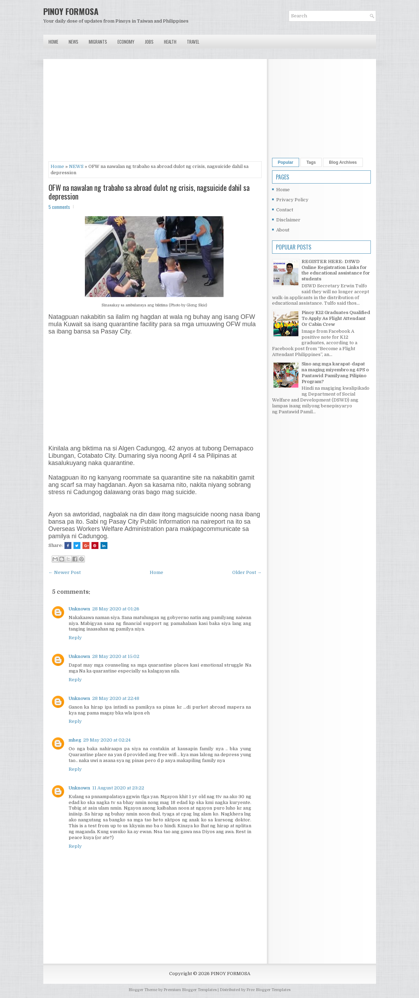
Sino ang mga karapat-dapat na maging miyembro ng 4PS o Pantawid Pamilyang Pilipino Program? (335, 372)
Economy (125, 41)
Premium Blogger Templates (190, 990)
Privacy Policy (292, 199)
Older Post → (247, 572)
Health (170, 41)
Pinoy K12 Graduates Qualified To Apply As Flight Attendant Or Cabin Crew (336, 318)
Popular (286, 162)
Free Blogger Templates (268, 990)
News (73, 41)
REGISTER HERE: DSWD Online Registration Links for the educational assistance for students (336, 270)
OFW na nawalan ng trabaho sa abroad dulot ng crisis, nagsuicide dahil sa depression (149, 191)
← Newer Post (65, 572)
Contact (284, 209)
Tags (311, 162)
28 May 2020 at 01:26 (115, 608)
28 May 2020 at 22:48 (115, 698)
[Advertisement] (155, 112)
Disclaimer (288, 219)
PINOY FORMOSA (70, 11)
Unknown (79, 608)
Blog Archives (343, 162)
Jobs (149, 41)
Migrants (98, 41)
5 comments (59, 206)
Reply (75, 637)
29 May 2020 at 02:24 (107, 740)
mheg (75, 740)
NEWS (76, 166)
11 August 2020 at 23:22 (118, 787)
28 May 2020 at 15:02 (115, 656)
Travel (193, 41)
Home (53, 41)
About (282, 229)
